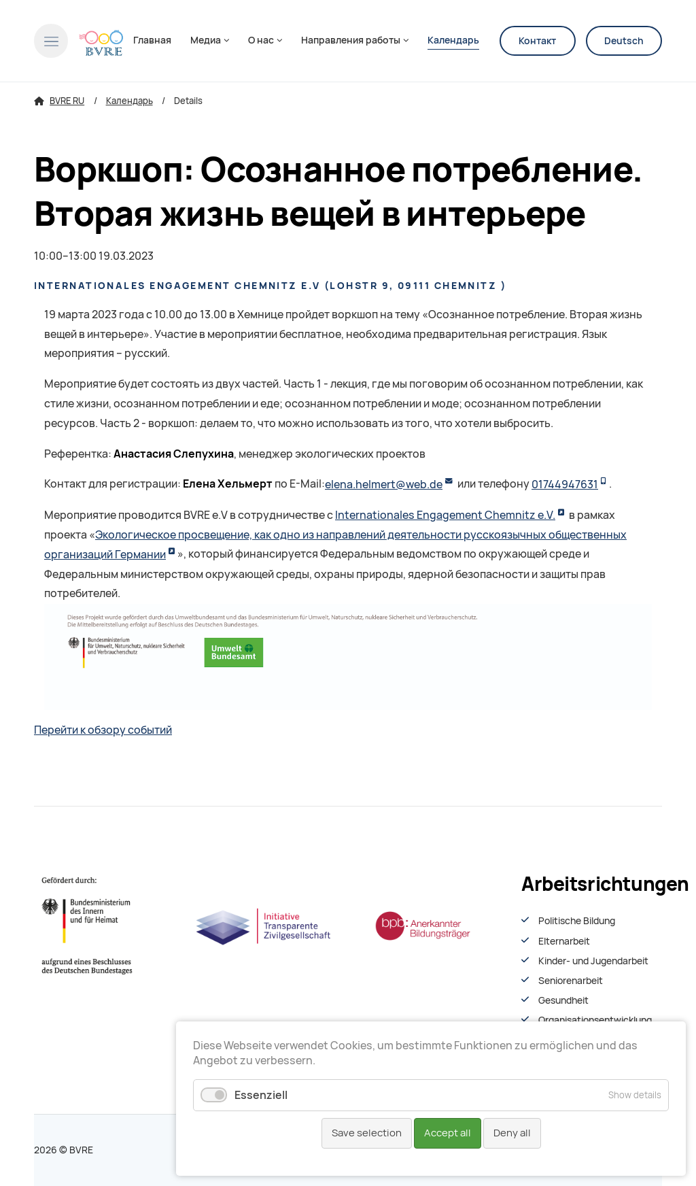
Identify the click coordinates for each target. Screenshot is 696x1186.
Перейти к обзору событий (103, 730)
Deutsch (624, 41)
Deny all (512, 1133)
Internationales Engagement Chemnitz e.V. (445, 515)
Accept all (447, 1133)
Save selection (367, 1133)
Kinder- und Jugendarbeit (593, 961)
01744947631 (565, 484)
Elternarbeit (564, 941)
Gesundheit (563, 1000)
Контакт (537, 41)
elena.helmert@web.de (383, 484)
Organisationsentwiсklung (595, 1020)
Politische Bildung (576, 921)
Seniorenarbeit (570, 981)
